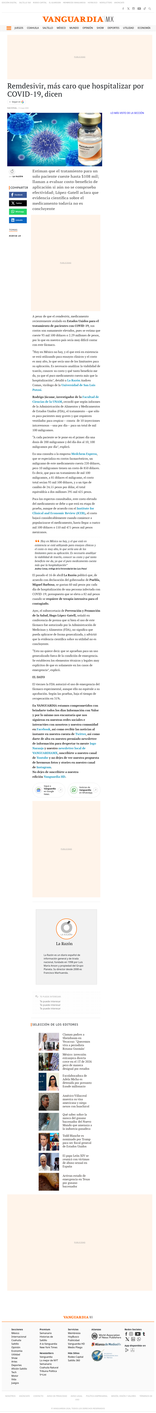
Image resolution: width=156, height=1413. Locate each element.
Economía (144, 27)
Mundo (74, 27)
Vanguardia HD (54, 777)
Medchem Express (84, 454)
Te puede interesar (50, 1001)
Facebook (43, 729)
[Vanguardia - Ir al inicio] (78, 19)
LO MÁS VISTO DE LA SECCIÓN (127, 113)
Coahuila (33, 27)
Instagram (44, 767)
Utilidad (128, 27)
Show (100, 27)
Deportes (113, 27)
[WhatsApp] (84, 790)
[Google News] (48, 790)
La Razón (18, 176)
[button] (8, 28)
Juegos (19, 27)
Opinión (88, 27)
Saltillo (48, 27)
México (61, 27)
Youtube (42, 758)
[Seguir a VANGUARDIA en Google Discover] (16, 101)
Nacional (12, 108)
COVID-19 (15, 236)
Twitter (80, 734)
